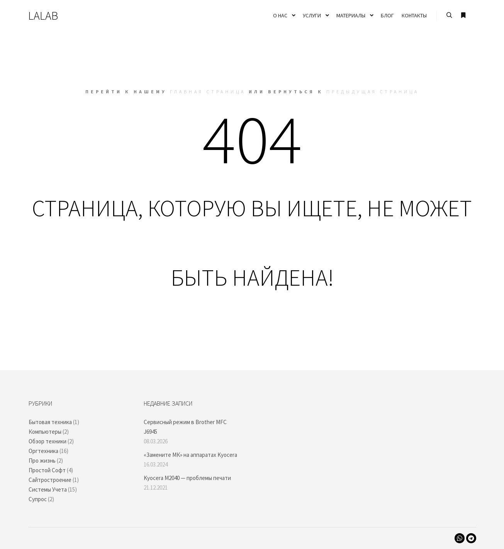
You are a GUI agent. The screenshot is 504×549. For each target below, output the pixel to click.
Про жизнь (42, 460)
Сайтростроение (50, 479)
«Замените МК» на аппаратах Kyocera (190, 454)
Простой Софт (47, 470)
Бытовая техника (50, 422)
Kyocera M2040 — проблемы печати (187, 478)
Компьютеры (45, 431)
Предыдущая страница (372, 91)
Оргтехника (43, 451)
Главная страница (208, 91)
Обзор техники (47, 441)
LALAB (43, 15)
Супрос (38, 499)
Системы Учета (48, 489)
